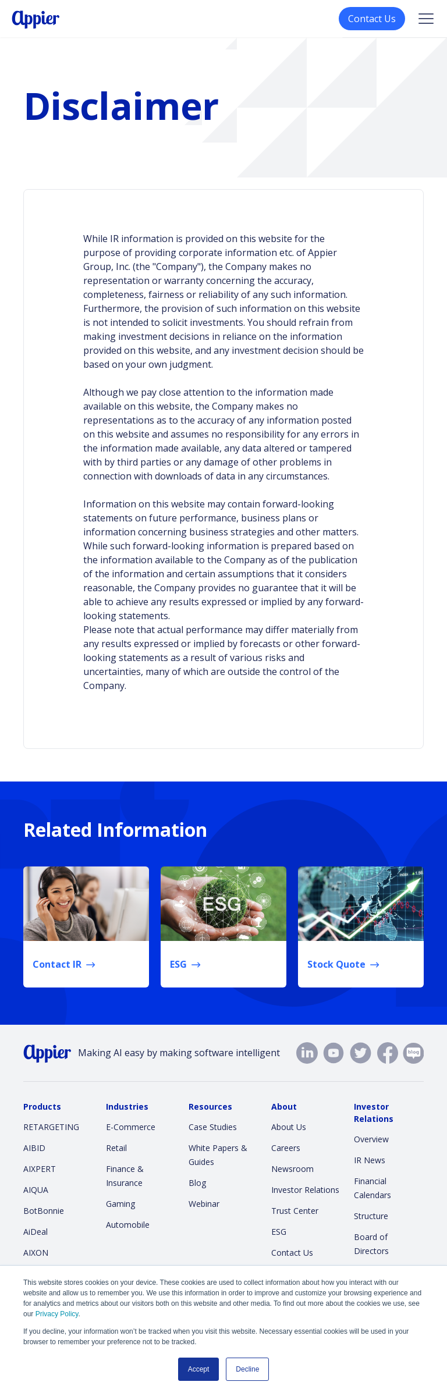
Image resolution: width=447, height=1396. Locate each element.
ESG (278, 1231)
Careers (285, 1147)
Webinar (204, 1203)
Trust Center (294, 1210)
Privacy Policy (57, 1314)
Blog (197, 1182)
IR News (369, 1160)
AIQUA (35, 1189)
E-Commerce (130, 1126)
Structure (371, 1215)
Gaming (120, 1203)
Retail (116, 1147)
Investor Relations (305, 1189)
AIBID (34, 1147)
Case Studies (213, 1126)
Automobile (128, 1224)
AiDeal (35, 1231)
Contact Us (372, 18)
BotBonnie (43, 1210)
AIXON (35, 1252)
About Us (288, 1126)
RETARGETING (51, 1126)
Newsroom (292, 1168)
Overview (371, 1139)
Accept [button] (199, 1369)
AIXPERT (39, 1168)
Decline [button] (247, 1369)
